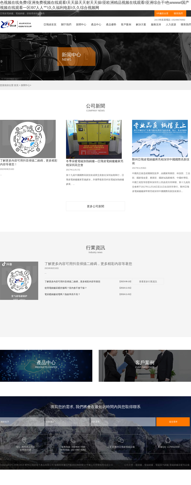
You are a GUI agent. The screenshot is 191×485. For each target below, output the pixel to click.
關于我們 (66, 24)
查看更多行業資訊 (148, 281)
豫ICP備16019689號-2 (74, 465)
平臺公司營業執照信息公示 (99, 465)
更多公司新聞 (95, 206)
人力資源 (171, 24)
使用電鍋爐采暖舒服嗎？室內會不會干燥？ (66, 288)
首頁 (16, 85)
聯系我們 (178, 13)
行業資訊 (95, 247)
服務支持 (156, 24)
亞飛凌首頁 (50, 24)
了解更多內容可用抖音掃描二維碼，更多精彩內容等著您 (88, 264)
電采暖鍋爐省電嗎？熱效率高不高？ (62, 294)
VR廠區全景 (162, 13)
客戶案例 (126, 24)
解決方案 (141, 24)
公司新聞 (95, 106)
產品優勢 (111, 24)
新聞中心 (81, 24)
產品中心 (96, 24)
